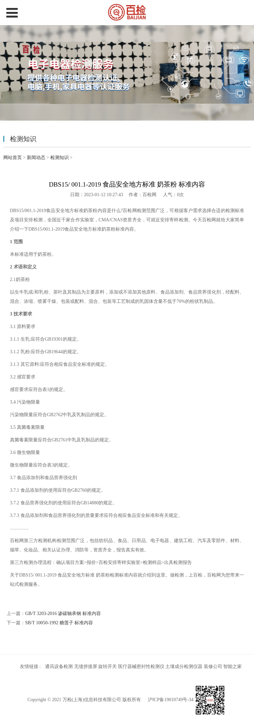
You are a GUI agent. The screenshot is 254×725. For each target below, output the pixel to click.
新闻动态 (36, 157)
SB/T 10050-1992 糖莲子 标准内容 (59, 622)
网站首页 (12, 157)
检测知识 (59, 157)
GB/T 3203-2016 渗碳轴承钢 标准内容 (63, 613)
